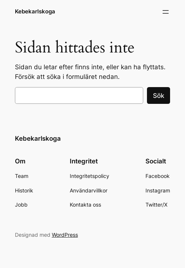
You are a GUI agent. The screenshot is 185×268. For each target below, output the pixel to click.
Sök (158, 95)
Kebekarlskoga (35, 11)
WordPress (65, 235)
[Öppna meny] (165, 11)
